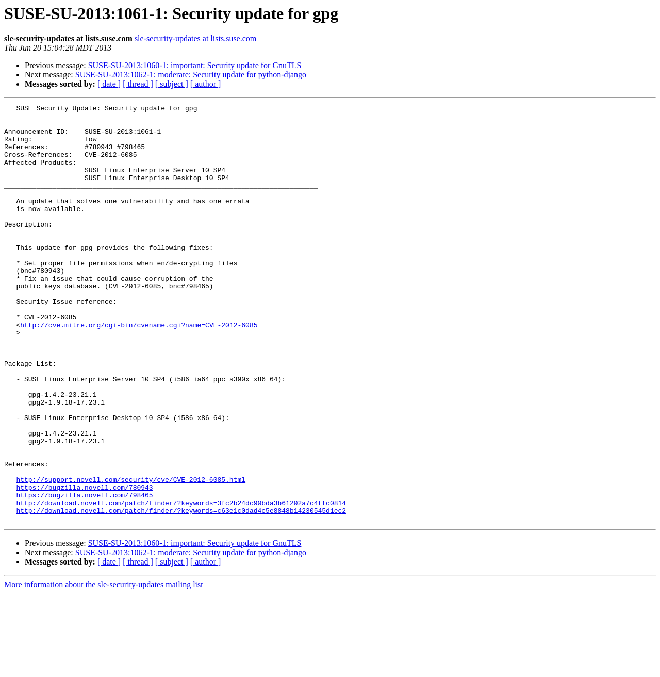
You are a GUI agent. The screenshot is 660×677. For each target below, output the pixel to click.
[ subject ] (171, 83)
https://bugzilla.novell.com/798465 (84, 573)
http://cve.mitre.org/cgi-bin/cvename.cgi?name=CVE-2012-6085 (138, 369)
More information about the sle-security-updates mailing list (103, 668)
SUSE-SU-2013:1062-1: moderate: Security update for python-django (190, 74)
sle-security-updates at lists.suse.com (195, 38)
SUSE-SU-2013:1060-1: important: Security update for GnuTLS (195, 65)
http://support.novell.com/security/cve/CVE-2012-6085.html (130, 555)
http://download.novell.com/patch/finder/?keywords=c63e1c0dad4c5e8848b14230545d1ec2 (181, 592)
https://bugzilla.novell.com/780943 (84, 564)
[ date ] (109, 83)
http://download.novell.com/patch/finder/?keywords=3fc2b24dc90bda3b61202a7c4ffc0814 (181, 583)
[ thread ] (138, 83)
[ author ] (205, 83)
